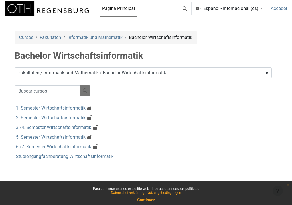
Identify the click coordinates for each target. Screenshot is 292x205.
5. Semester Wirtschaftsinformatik (56, 137)
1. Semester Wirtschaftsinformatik (56, 108)
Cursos (32, 37)
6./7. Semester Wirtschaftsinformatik (59, 146)
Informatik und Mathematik (100, 37)
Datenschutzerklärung (128, 193)
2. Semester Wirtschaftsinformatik (56, 117)
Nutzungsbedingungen (164, 193)
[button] (184, 8)
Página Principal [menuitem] (118, 8)
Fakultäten (56, 37)
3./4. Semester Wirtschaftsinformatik (59, 127)
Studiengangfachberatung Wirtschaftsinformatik (70, 156)
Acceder (279, 8)
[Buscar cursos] (53, 90)
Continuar (146, 200)
